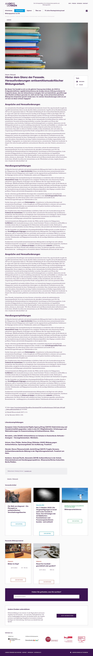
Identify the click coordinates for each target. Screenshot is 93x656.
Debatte (7, 75)
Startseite (7, 16)
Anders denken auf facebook (79, 652)
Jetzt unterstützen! (67, 615)
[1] (25, 112)
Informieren (8, 10)
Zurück (9, 19)
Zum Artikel (19, 524)
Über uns (38, 10)
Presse (74, 3)
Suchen (82, 596)
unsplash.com (27, 471)
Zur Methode (19, 579)
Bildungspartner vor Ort (12, 13)
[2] (26, 161)
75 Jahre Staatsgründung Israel (54, 10)
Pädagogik (13, 75)
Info (70, 3)
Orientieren (19, 10)
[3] (27, 208)
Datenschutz (37, 652)
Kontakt (85, 3)
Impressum (30, 652)
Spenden (79, 3)
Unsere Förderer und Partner (13, 652)
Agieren (29, 10)
